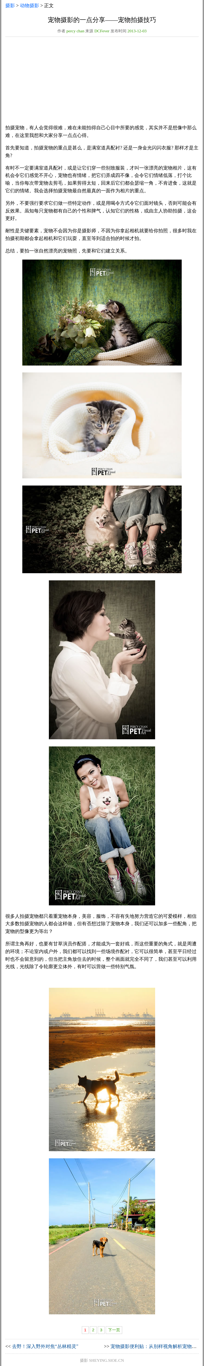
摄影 (10, 5)
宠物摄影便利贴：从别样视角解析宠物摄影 (155, 1346)
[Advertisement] (102, 82)
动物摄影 (29, 5)
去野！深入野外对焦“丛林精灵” (45, 1346)
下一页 (114, 1330)
